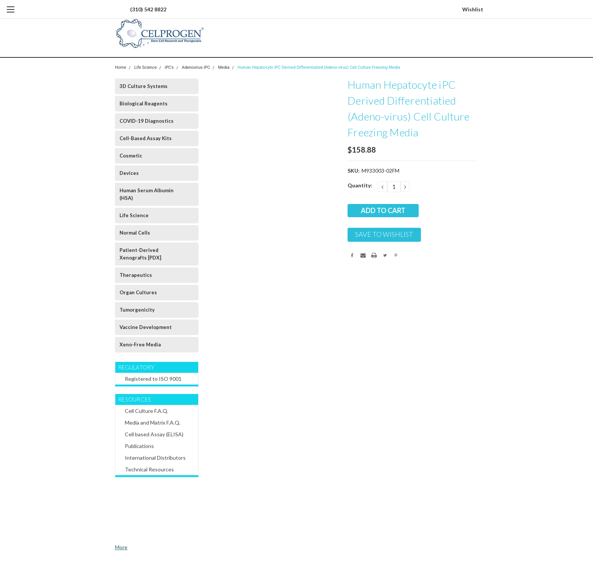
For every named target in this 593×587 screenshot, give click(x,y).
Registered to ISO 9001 (153, 378)
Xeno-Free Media (140, 344)
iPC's (169, 67)
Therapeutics (136, 275)
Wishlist (472, 9)
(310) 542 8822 (148, 9)
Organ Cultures (138, 292)
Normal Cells (135, 233)
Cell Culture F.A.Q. (146, 411)
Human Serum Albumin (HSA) (147, 194)
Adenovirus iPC (196, 67)
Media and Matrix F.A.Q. (152, 422)
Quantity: (360, 185)
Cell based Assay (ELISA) (154, 434)
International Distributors (155, 457)
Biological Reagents (144, 103)
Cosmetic (131, 156)
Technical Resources (149, 469)
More (121, 547)
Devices (129, 173)
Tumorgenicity (137, 310)
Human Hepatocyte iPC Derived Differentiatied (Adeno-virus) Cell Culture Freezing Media (319, 67)
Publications (139, 446)
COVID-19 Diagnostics (147, 121)
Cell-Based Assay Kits (146, 138)
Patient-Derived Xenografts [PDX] (140, 254)
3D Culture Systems (144, 86)
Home (120, 67)
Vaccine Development (146, 327)
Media (223, 67)
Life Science (145, 67)
